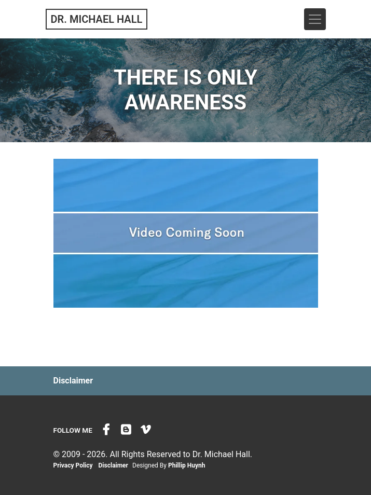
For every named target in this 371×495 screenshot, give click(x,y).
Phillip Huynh (186, 465)
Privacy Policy (73, 465)
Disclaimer (73, 381)
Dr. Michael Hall (97, 19)
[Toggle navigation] (315, 19)
